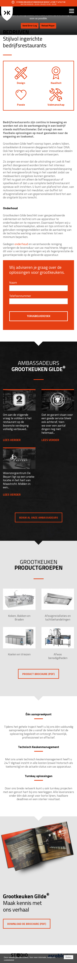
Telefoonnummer (20, 296)
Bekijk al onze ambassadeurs (38, 518)
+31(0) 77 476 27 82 (57, 2)
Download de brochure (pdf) (26, 924)
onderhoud (22, 244)
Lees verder (12, 440)
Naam (13, 282)
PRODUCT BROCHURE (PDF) (38, 674)
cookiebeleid (9, 960)
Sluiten (68, 957)
